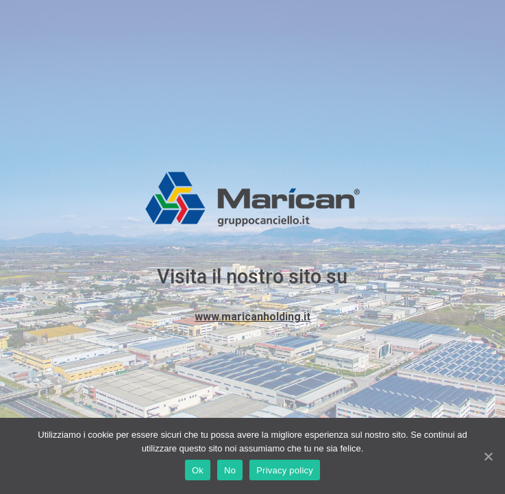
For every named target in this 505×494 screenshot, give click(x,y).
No (230, 470)
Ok (198, 470)
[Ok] (488, 456)
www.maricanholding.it (252, 316)
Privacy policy (284, 470)
